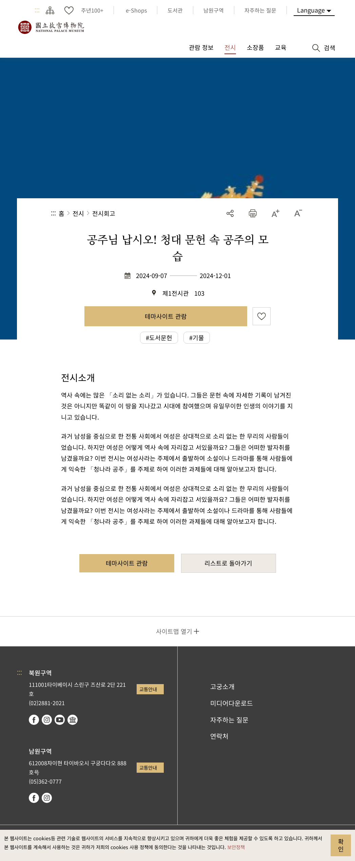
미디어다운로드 (231, 703)
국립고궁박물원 (51, 27)
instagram (47, 720)
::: (37, 10)
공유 (230, 213)
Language (311, 9)
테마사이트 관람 (166, 316)
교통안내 (148, 689)
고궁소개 (222, 686)
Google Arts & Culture (72, 720)
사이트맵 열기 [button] (174, 631)
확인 (341, 845)
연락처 (219, 736)
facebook (34, 720)
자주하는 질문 (229, 720)
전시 (78, 213)
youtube (60, 720)
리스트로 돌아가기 (228, 562)
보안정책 (236, 846)
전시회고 (103, 213)
